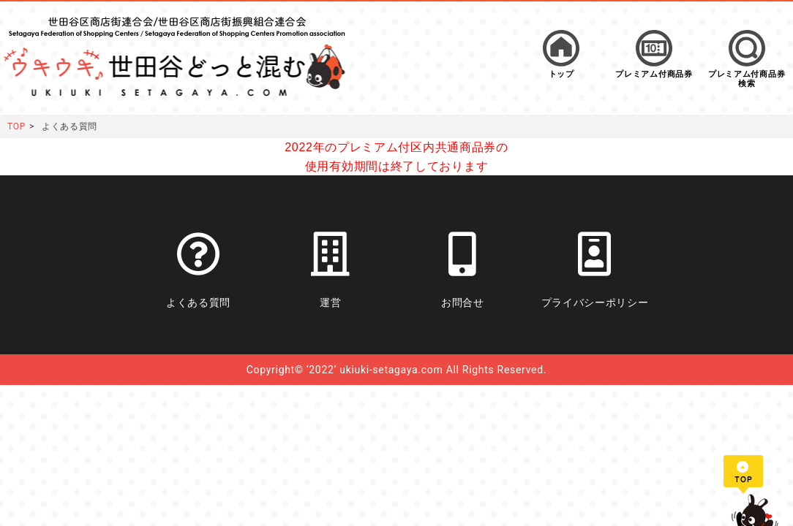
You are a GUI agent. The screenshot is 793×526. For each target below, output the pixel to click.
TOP (16, 126)
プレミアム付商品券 (653, 74)
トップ (561, 74)
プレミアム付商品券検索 (746, 78)
